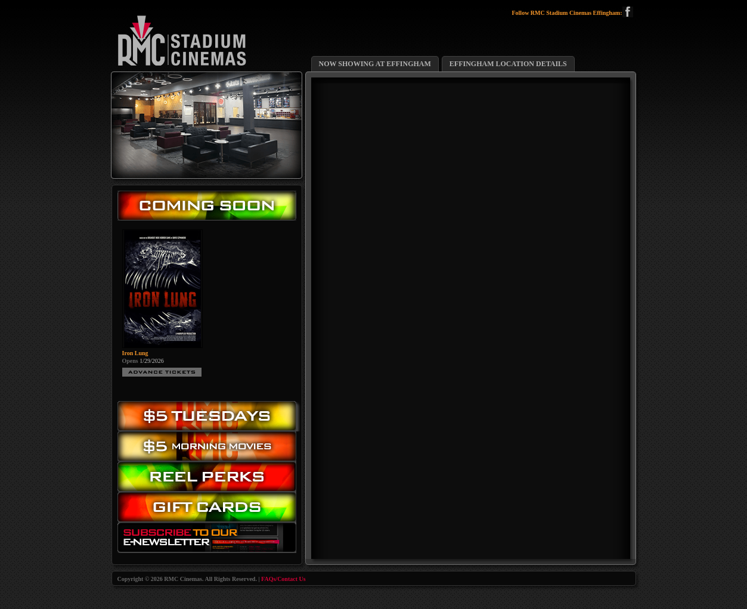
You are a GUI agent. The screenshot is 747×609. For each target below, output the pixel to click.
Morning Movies (209, 446)
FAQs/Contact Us (283, 579)
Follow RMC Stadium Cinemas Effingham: (572, 13)
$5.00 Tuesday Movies (209, 416)
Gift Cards (209, 509)
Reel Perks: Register (209, 477)
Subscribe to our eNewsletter (209, 540)
